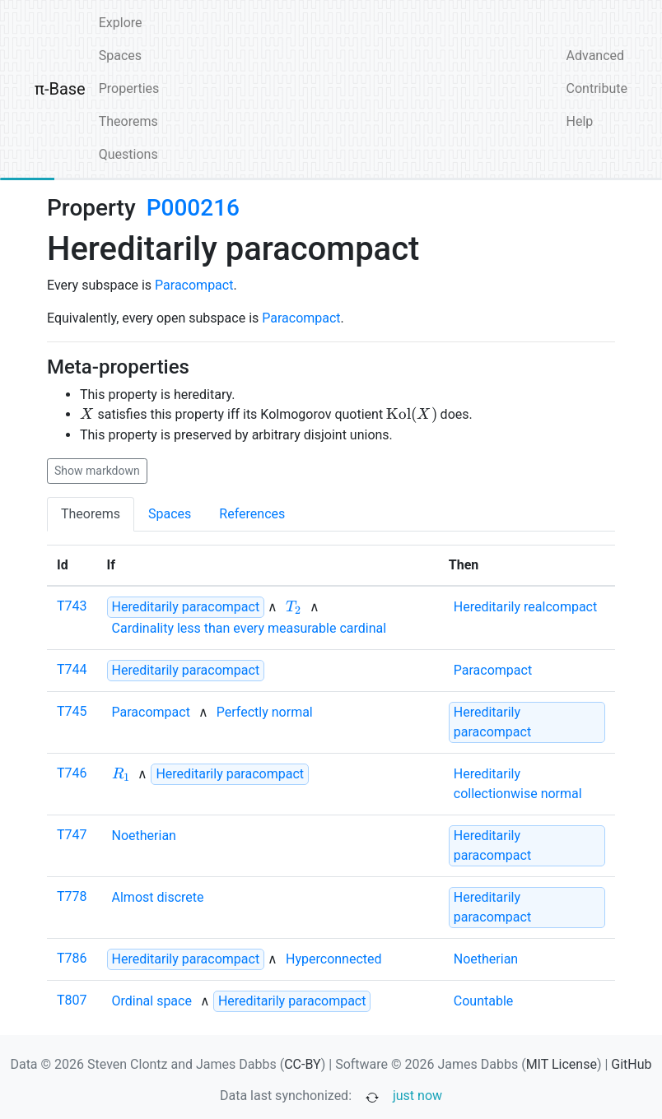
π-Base (60, 89)
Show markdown (97, 470)
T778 (72, 896)
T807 (72, 1000)
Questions (128, 154)
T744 (72, 669)
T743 (72, 606)
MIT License (561, 1064)
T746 (72, 773)
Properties (129, 88)
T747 (72, 835)
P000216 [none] (193, 207)
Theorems (128, 121)
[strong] (186, 607)
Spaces (120, 55)
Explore (120, 22)
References (252, 514)
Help (580, 121)
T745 (72, 711)
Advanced (595, 55)
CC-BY (302, 1064)
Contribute (596, 88)
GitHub (631, 1064)
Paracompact (194, 285)
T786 (72, 958)
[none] (293, 607)
